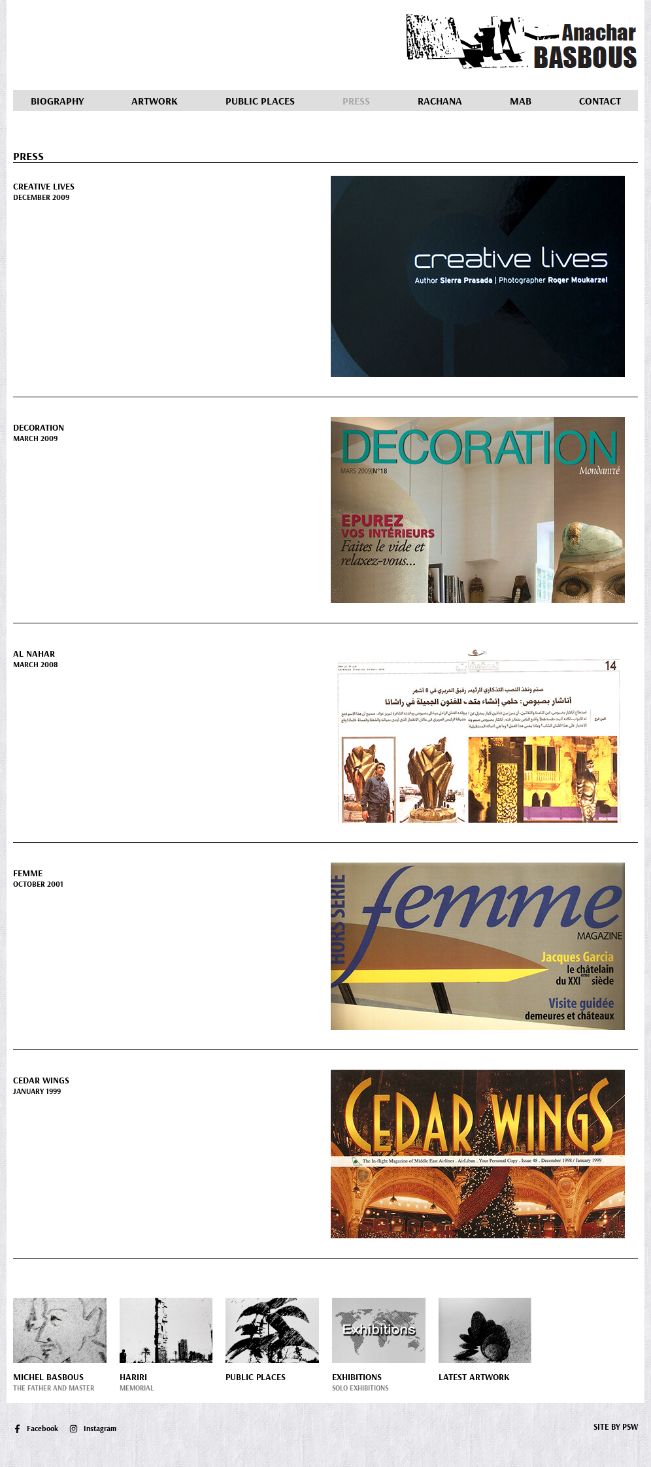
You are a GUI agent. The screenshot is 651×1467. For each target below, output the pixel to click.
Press (356, 100)
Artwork (154, 100)
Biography (57, 100)
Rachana (440, 100)
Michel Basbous (48, 1377)
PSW (630, 1426)
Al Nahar (34, 653)
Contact (600, 100)
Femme (27, 873)
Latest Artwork (474, 1377)
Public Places (260, 100)
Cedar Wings (41, 1080)
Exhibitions (357, 1377)
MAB (520, 100)
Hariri (133, 1377)
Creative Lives (44, 186)
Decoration (38, 427)
